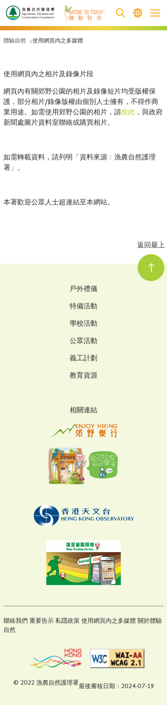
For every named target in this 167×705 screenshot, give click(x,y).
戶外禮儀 (83, 290)
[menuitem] (137, 13)
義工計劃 (83, 359)
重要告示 (41, 621)
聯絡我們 (15, 621)
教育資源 (83, 376)
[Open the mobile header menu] (155, 13)
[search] (120, 13)
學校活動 (83, 324)
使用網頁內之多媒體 (108, 621)
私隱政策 (67, 621)
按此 (128, 113)
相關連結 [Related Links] (83, 410)
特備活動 (83, 307)
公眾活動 (83, 341)
